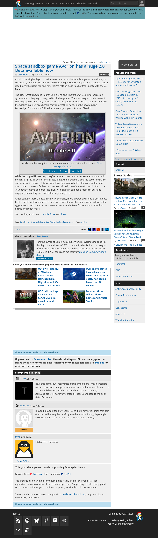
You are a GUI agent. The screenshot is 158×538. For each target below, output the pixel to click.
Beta (21, 222)
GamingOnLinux (34, 3)
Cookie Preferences (125, 295)
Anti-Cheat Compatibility (128, 288)
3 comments (104, 74)
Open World (50, 222)
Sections (51, 3)
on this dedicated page (74, 494)
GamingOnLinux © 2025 (121, 513)
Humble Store (31, 16)
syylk (17, 436)
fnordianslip (26, 405)
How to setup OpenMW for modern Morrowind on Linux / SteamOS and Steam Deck (129, 199)
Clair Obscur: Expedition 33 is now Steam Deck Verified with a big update (128, 114)
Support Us (121, 301)
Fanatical (120, 263)
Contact (119, 164)
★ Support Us (129, 64)
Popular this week (125, 72)
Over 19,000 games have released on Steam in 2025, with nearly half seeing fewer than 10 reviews (128, 98)
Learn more (106, 62)
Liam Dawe (23, 74)
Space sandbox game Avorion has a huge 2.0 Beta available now (60, 68)
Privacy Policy (119, 520)
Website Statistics (124, 320)
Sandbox (59, 222)
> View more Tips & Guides (128, 244)
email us (99, 362)
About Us (120, 314)
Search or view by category (129, 159)
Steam (64, 214)
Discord (92, 3)
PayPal (81, 13)
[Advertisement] (79, 40)
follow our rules (42, 359)
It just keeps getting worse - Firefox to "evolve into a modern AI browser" (129, 82)
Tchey (23, 378)
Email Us (120, 169)
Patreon (36, 474)
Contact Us (67, 3)
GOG (17, 16)
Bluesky (81, 3)
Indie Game (40, 222)
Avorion (84, 222)
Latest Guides (123, 175)
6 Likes (17, 229)
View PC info (24, 461)
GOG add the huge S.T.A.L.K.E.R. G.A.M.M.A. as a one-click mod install (48, 298)
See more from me (44, 258)
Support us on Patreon (27, 9)
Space (65, 222)
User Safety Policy (124, 523)
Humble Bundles (124, 276)
